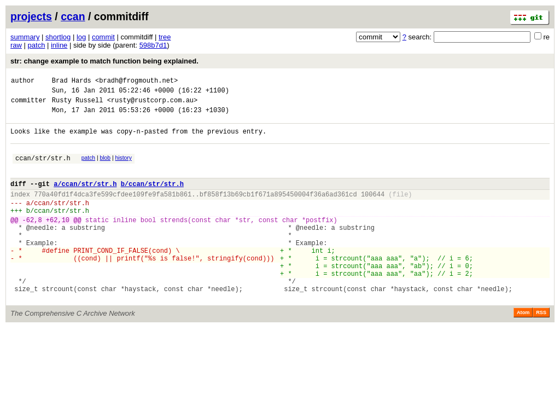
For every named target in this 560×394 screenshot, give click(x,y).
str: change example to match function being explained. (104, 61)
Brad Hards (71, 81)
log (81, 37)
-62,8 (32, 241)
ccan (73, 16)
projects (31, 16)
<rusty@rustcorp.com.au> (152, 104)
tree (165, 37)
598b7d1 (153, 45)
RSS (541, 350)
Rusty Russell (77, 104)
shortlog (58, 37)
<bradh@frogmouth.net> (136, 81)
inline (59, 45)
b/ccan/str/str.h (152, 198)
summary (24, 37)
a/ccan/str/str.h (85, 198)
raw (16, 45)
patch (36, 45)
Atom (523, 350)
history (123, 168)
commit (103, 37)
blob (105, 168)
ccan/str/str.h (43, 169)
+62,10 (57, 241)
